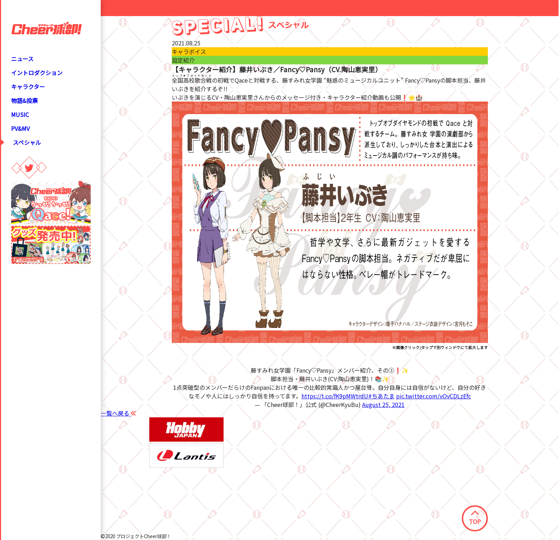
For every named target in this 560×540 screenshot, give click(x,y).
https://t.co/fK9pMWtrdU (334, 396)
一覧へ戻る (118, 413)
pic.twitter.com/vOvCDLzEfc (433, 396)
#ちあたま (381, 396)
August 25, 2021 (383, 404)
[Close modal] (559, 7)
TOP (475, 518)
